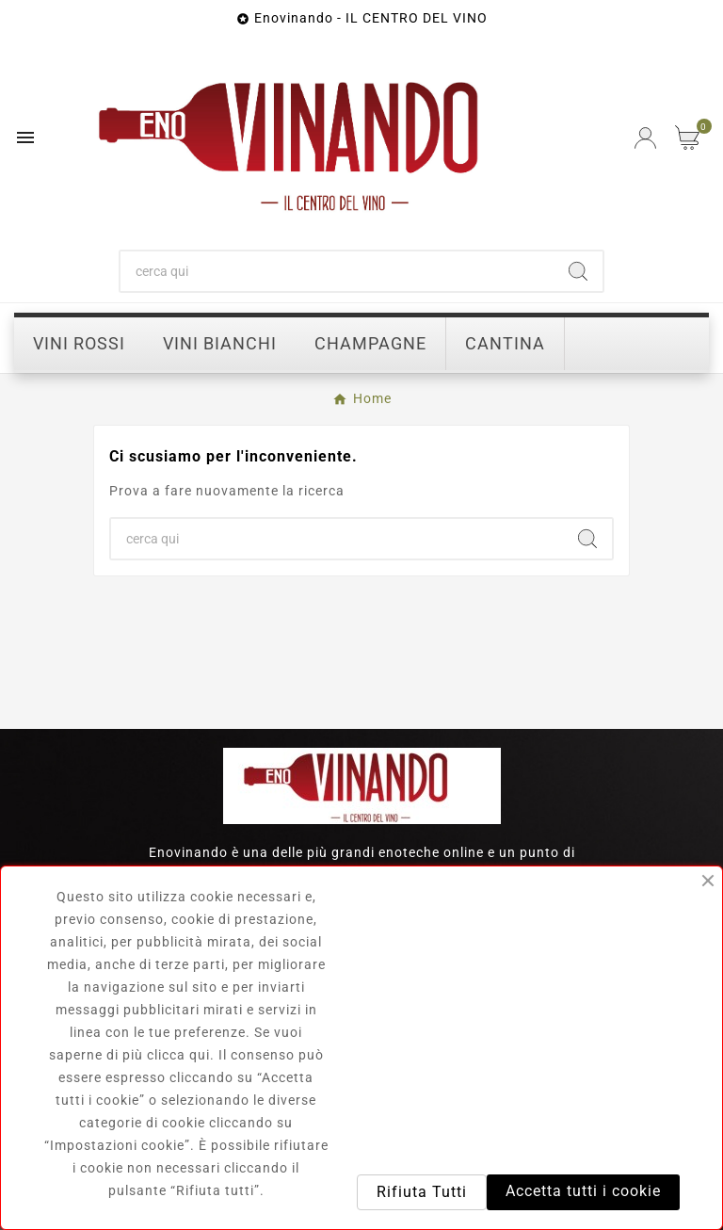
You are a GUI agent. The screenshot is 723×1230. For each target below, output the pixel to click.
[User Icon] (645, 138)
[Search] (578, 271)
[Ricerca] (337, 271)
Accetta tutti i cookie (583, 1191)
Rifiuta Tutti (422, 1192)
